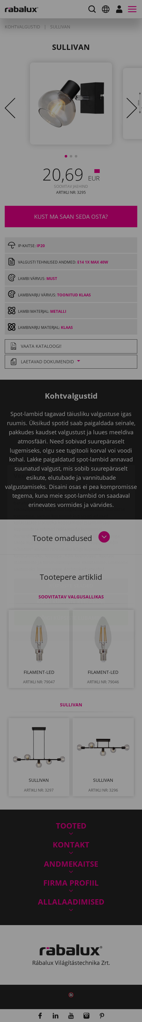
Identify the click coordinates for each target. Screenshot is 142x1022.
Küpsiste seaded (71, 548)
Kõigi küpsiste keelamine (71, 564)
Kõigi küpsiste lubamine (71, 580)
